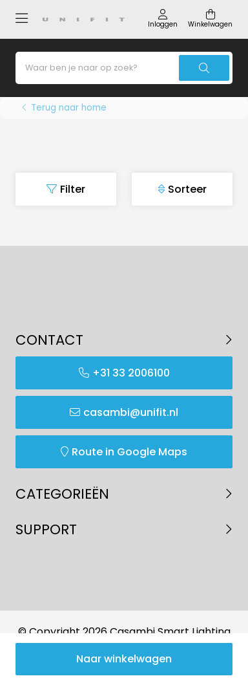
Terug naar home (69, 108)
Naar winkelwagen (124, 658)
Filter (72, 189)
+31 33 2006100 (131, 372)
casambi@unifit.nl (130, 412)
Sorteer (187, 189)
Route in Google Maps (129, 451)
